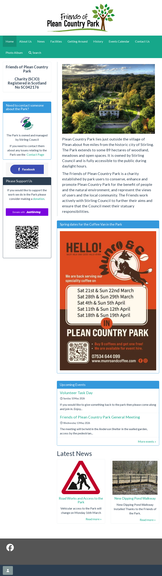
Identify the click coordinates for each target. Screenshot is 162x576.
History (98, 41)
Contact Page (35, 154)
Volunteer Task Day (76, 392)
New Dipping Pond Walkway (135, 498)
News (41, 41)
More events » (147, 441)
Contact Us (142, 41)
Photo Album (14, 52)
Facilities (56, 41)
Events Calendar (119, 41)
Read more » (94, 519)
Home (10, 41)
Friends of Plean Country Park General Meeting (100, 417)
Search (34, 52)
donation (38, 198)
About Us (25, 41)
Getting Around (78, 41)
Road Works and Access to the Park (81, 500)
